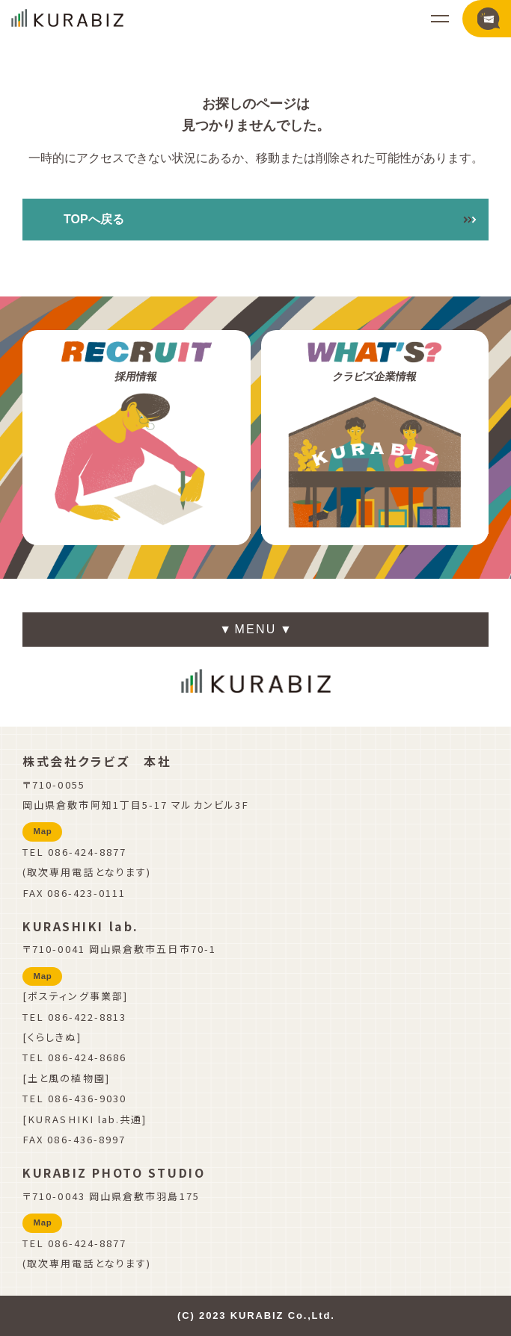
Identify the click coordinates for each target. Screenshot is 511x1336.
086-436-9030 (87, 1098)
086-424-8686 (87, 1057)
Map (43, 831)
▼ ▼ (255, 632)
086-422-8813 (87, 1017)
